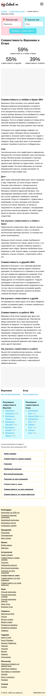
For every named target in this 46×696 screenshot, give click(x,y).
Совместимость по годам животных (19, 494)
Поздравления (7, 535)
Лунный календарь (8, 592)
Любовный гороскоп (12, 469)
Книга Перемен (7, 640)
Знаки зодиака (10, 454)
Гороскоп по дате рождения (16, 479)
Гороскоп (8, 464)
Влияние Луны (7, 607)
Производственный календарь (8, 516)
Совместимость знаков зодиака (17, 459)
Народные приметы (9, 669)
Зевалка (4, 654)
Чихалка (4, 646)
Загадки (4, 674)
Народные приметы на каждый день (10, 665)
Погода (4, 617)
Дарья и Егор (33, 416)
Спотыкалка (6, 657)
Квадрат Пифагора (8, 643)
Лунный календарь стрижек (8, 596)
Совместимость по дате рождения (18, 489)
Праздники (5, 533)
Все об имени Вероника (10, 394)
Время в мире (6, 622)
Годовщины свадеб (8, 526)
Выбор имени (6, 545)
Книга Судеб (6, 637)
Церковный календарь (10, 520)
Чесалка (4, 649)
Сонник (4, 687)
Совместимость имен (13, 484)
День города (6, 538)
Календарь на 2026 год (10, 513)
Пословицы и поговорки (10, 672)
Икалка (4, 651)
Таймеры (4, 631)
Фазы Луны (5, 604)
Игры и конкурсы (7, 677)
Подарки (4, 680)
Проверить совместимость (23, 31)
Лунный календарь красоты (8, 600)
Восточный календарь (13, 474)
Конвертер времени (9, 628)
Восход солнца (7, 619)
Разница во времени (9, 625)
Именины (5, 548)
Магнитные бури (7, 614)
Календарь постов (8, 523)
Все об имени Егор (30, 394)
